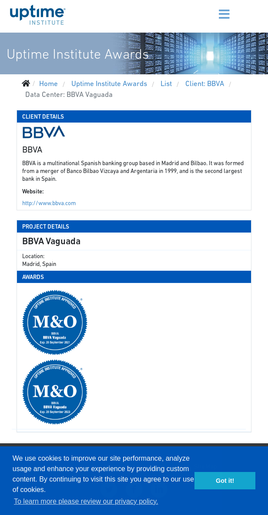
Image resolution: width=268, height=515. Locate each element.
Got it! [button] (225, 480)
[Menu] (210, 8)
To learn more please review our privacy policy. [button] (86, 501)
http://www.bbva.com (49, 203)
